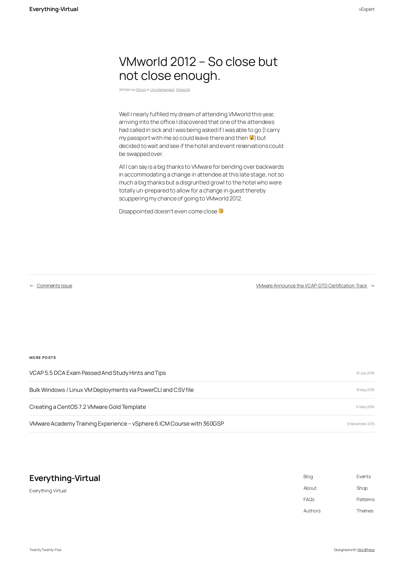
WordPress (366, 549)
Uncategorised (162, 89)
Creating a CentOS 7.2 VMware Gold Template (87, 407)
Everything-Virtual (53, 9)
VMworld (183, 89)
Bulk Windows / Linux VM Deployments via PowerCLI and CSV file (111, 390)
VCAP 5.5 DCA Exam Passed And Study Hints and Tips (97, 373)
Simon (141, 89)
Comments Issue (54, 285)
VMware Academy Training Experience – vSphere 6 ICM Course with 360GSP (126, 423)
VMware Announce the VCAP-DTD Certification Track (311, 285)
